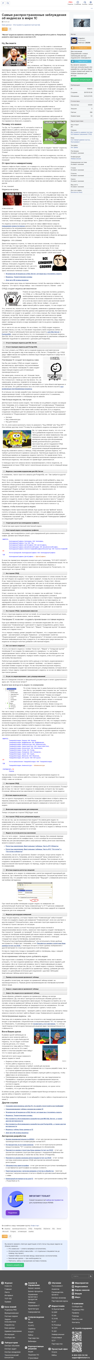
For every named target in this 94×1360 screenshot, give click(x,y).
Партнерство (33, 1338)
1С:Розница (56, 1325)
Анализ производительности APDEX (20, 1139)
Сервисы (31, 1329)
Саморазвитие (34, 1312)
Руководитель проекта (57, 1293)
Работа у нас (77, 1319)
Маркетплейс (58, 1306)
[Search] (82, 1276)
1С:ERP (54, 1312)
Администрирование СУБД (82, 134)
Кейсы (30, 1335)
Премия (8, 1302)
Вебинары (32, 1341)
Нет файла (74, 147)
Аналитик (55, 1289)
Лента (7, 1292)
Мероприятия (81, 1283)
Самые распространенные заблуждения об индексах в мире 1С (34, 16)
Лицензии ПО (33, 1355)
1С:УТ (54, 1322)
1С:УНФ (55, 1319)
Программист (75, 142)
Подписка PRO (11, 1310)
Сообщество (10, 1338)
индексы (7, 1228)
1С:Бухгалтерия (58, 1309)
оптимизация (22, 1231)
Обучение (56, 1283)
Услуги (30, 1332)
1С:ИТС (31, 1325)
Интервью (9, 1295)
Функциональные (12, 1313)
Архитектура (33, 1309)
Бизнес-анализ (34, 1288)
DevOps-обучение (12, 1346)
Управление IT (34, 1306)
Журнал (8, 1283)
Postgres (13, 1231)
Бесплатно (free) (76, 192)
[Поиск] (8, 3)
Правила (75, 1313)
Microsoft (5, 1231)
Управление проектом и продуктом (33, 1296)
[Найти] (91, 1276)
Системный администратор (80, 140)
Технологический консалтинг (12, 1356)
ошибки (31, 1231)
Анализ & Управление (34, 1284)
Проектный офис (60, 1349)
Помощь (75, 1316)
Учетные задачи (11, 1316)
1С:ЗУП (54, 1328)
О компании (77, 1303)
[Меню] (3, 3)
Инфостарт (35, 1226)
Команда (31, 1302)
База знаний (10, 1307)
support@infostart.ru (81, 1358)
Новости (8, 1286)
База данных (10, 1328)
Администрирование (13, 1331)
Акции (30, 1322)
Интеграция (9, 1334)
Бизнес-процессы (35, 1291)
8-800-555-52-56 (79, 1355)
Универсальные (76, 159)
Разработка (9, 1325)
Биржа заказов (82, 1290)
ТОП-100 (8, 1299)
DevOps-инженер (59, 1298)
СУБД (30, 1228)
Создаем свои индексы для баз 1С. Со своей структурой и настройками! (34, 1106)
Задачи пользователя (10, 1320)
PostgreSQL (37, 1228)
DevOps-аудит (11, 1349)
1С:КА (54, 1315)
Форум (78, 1294)
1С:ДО (54, 1331)
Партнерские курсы (60, 1301)
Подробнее (12, 1213)
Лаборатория (11, 1343)
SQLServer (47, 1228)
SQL (53, 1228)
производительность (19, 1228)
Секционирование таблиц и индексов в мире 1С (24, 1109)
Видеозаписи (81, 1286)
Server (59, 1228)
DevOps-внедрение (13, 1352)
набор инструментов (54, 1200)
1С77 (53, 1341)
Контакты (76, 1322)
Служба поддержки (83, 1328)
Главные (8, 1289)
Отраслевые (33, 1358)
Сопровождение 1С (36, 1318)
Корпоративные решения (36, 1347)
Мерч (77, 1297)
